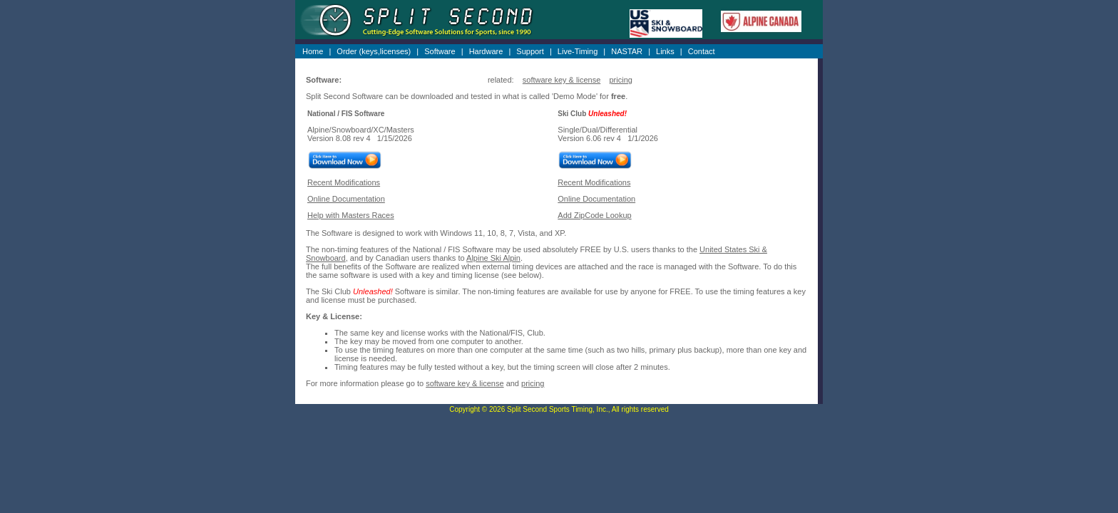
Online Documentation (346, 199)
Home (312, 51)
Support (530, 51)
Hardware (486, 51)
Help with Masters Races (350, 215)
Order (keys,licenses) (374, 51)
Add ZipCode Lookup (594, 215)
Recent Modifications (343, 182)
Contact (701, 51)
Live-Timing (578, 51)
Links (665, 51)
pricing (620, 80)
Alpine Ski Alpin (493, 258)
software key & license (561, 80)
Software (439, 51)
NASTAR (626, 51)
